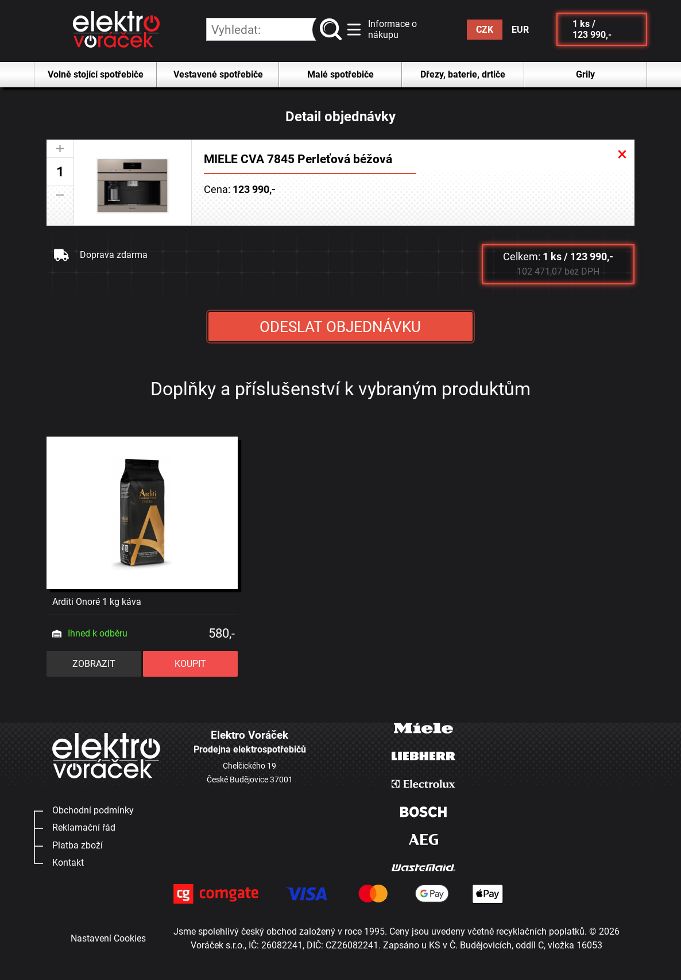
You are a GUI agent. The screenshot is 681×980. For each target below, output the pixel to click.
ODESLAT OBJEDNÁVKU (340, 326)
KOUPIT (190, 663)
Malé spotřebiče (340, 74)
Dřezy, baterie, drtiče (462, 74)
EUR (520, 29)
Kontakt (68, 862)
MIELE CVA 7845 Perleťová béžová (298, 159)
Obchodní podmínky (93, 810)
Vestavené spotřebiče (218, 74)
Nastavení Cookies (108, 938)
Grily (585, 74)
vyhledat (333, 29)
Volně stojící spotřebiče (96, 74)
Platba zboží (77, 845)
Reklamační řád (83, 827)
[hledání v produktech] (274, 29)
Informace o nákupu (392, 29)
